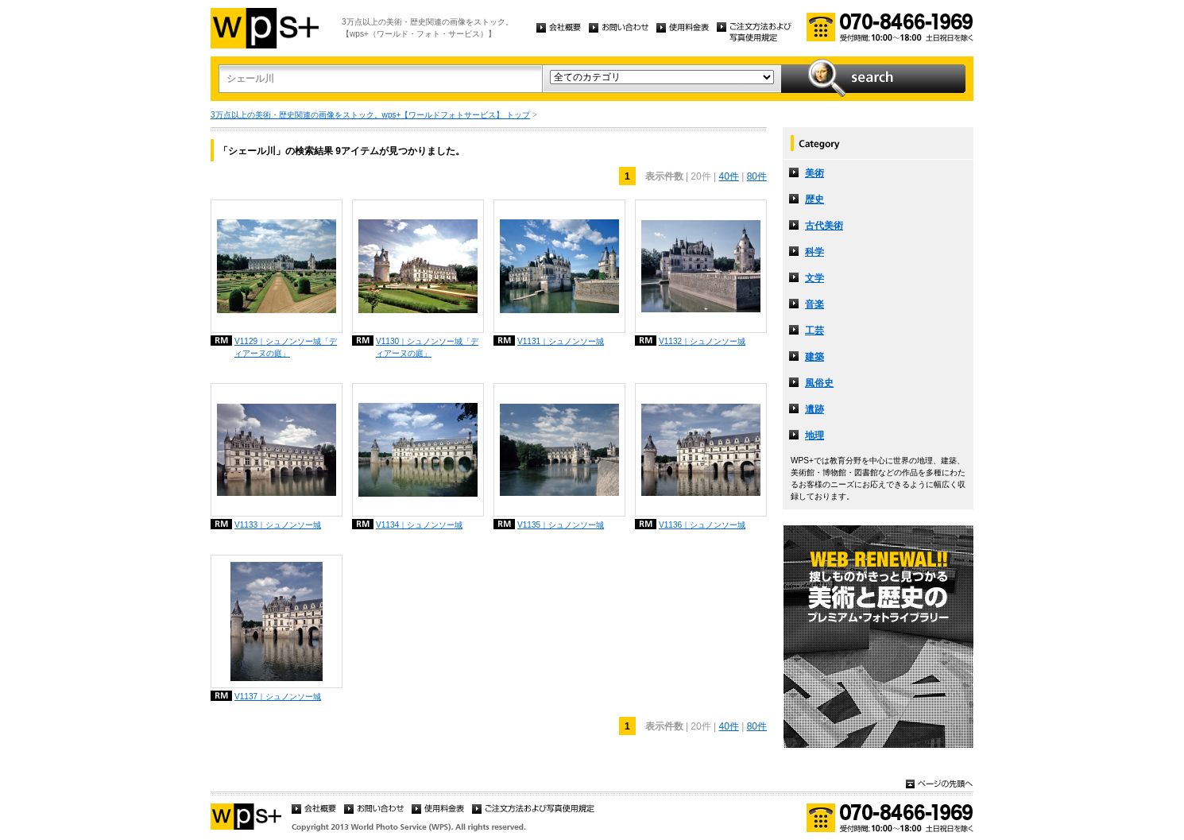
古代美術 (824, 225)
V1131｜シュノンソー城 (560, 341)
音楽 (814, 304)
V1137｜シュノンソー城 (277, 696)
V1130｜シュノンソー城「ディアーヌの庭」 (427, 347)
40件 (728, 176)
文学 (814, 278)
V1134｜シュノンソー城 (419, 525)
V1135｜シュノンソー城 (560, 525)
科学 (814, 251)
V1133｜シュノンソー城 (277, 525)
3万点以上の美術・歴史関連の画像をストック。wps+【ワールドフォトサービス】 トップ (370, 114)
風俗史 (819, 383)
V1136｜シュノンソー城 (702, 525)
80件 (757, 176)
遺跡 (814, 409)
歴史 (814, 199)
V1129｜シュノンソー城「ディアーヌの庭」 (285, 347)
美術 (814, 173)
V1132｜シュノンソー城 (702, 341)
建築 (814, 356)
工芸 (814, 330)
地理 (814, 435)
